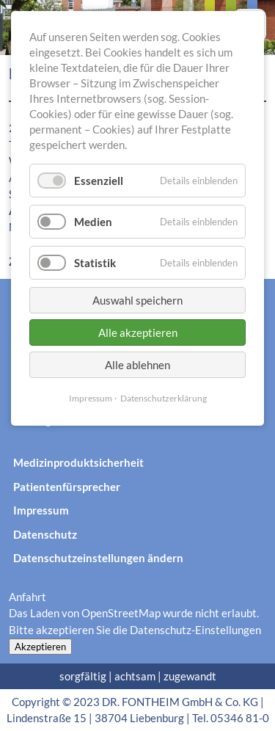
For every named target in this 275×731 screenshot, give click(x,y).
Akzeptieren (40, 646)
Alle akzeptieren (137, 332)
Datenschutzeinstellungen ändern (98, 557)
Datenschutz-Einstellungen (195, 629)
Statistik (95, 262)
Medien (93, 221)
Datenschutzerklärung (163, 398)
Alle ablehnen (137, 364)
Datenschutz (45, 534)
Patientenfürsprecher (66, 486)
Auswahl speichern (137, 300)
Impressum (41, 510)
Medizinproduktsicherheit (78, 462)
